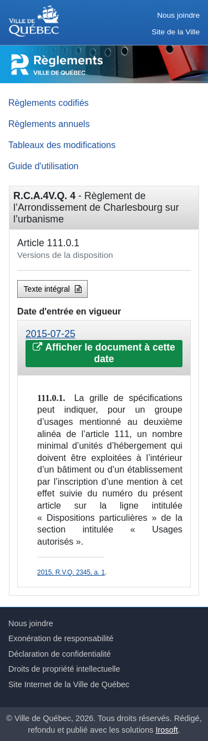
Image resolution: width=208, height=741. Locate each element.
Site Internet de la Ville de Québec (68, 684)
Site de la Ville (176, 32)
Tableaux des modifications (61, 145)
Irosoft (167, 729)
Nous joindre (178, 15)
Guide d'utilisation (43, 166)
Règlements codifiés (48, 103)
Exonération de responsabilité (61, 638)
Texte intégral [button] (53, 289)
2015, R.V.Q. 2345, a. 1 (71, 572)
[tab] (104, 348)
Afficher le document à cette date (104, 353)
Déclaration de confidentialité (59, 653)
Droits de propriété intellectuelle (64, 668)
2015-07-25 (50, 333)
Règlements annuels (49, 124)
